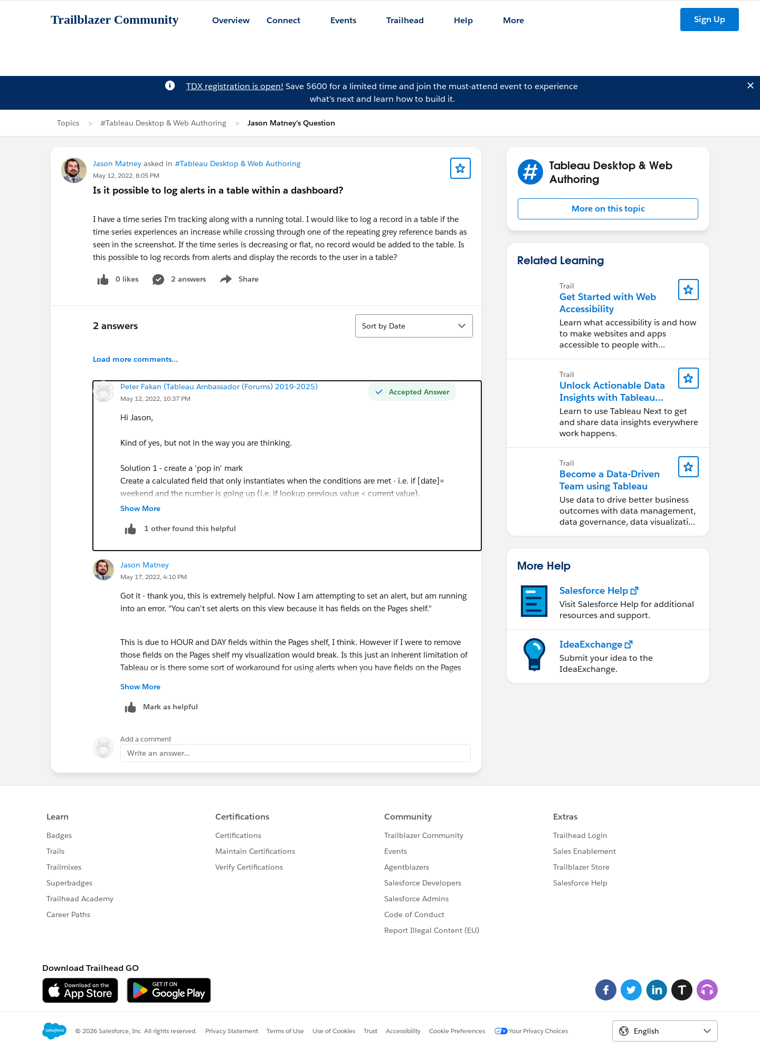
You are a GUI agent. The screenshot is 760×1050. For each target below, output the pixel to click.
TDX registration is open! (234, 86)
